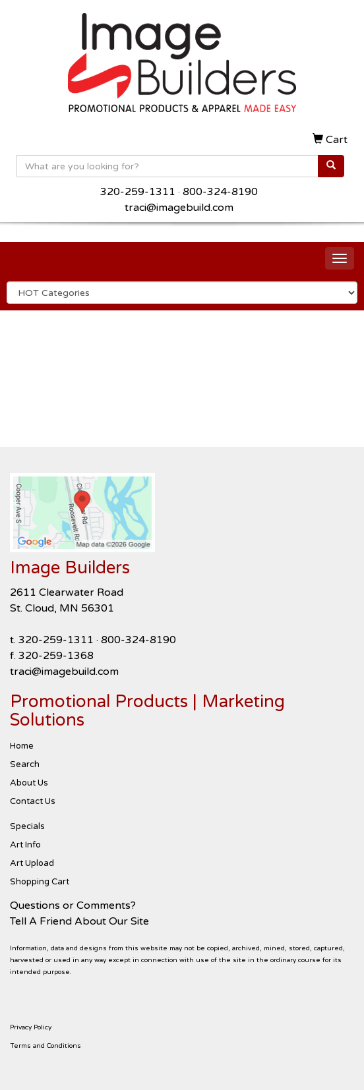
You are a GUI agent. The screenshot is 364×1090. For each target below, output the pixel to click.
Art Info (25, 845)
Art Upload (32, 863)
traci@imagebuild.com (179, 207)
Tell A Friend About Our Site (79, 921)
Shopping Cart (39, 881)
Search (25, 764)
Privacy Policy (30, 1027)
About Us (29, 783)
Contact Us (32, 801)
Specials (27, 826)
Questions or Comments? (73, 905)
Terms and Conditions (45, 1046)
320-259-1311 (137, 191)
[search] (331, 166)
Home (22, 746)
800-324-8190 (220, 191)
